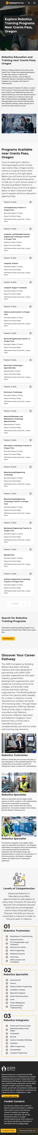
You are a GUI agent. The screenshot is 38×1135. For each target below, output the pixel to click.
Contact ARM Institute (10, 1096)
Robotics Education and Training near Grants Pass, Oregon (19, 60)
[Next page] (28, 604)
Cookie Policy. (24, 1123)
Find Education (8, 638)
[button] (29, 3)
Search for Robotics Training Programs (14, 619)
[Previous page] (24, 604)
